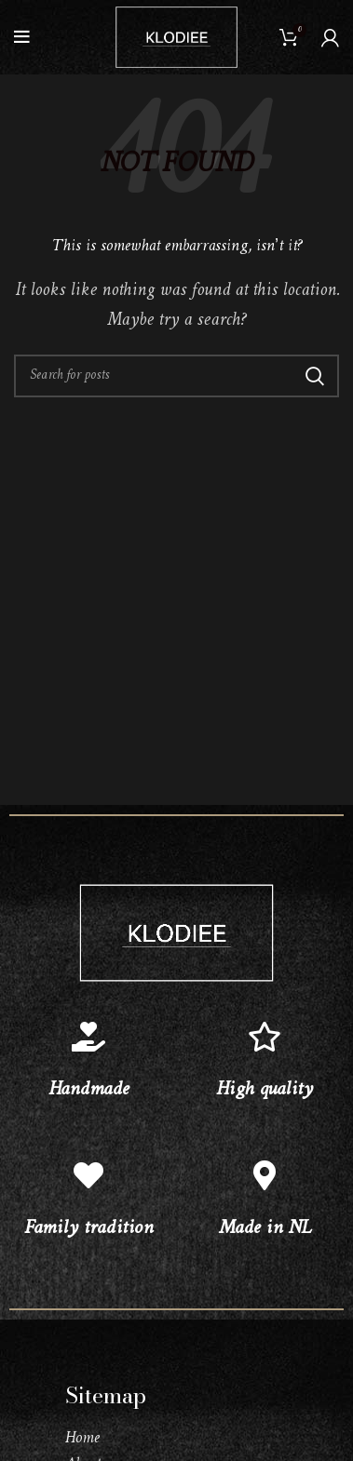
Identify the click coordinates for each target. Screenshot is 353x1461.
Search (314, 376)
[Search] (176, 376)
